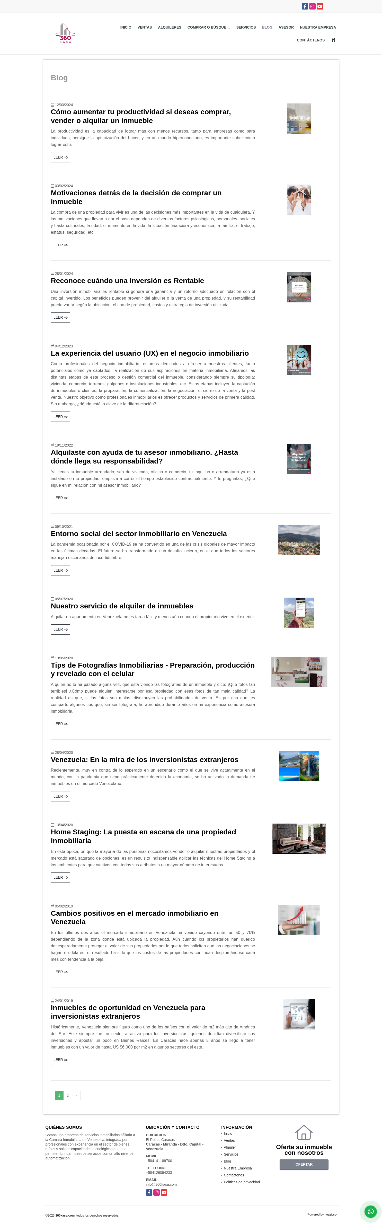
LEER (60, 157)
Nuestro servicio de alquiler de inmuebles (122, 606)
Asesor (286, 27)
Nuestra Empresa (318, 27)
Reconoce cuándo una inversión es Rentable (127, 281)
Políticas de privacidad (242, 1182)
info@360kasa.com (161, 1184)
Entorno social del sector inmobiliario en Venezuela (139, 534)
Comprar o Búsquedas (210, 27)
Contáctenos (311, 40)
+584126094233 (159, 1172)
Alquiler (230, 1147)
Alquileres (169, 27)
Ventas (145, 27)
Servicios (246, 27)
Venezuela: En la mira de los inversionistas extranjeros (145, 760)
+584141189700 (159, 1161)
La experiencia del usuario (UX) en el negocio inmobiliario (150, 353)
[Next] (76, 1095)
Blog (267, 27)
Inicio (125, 27)
